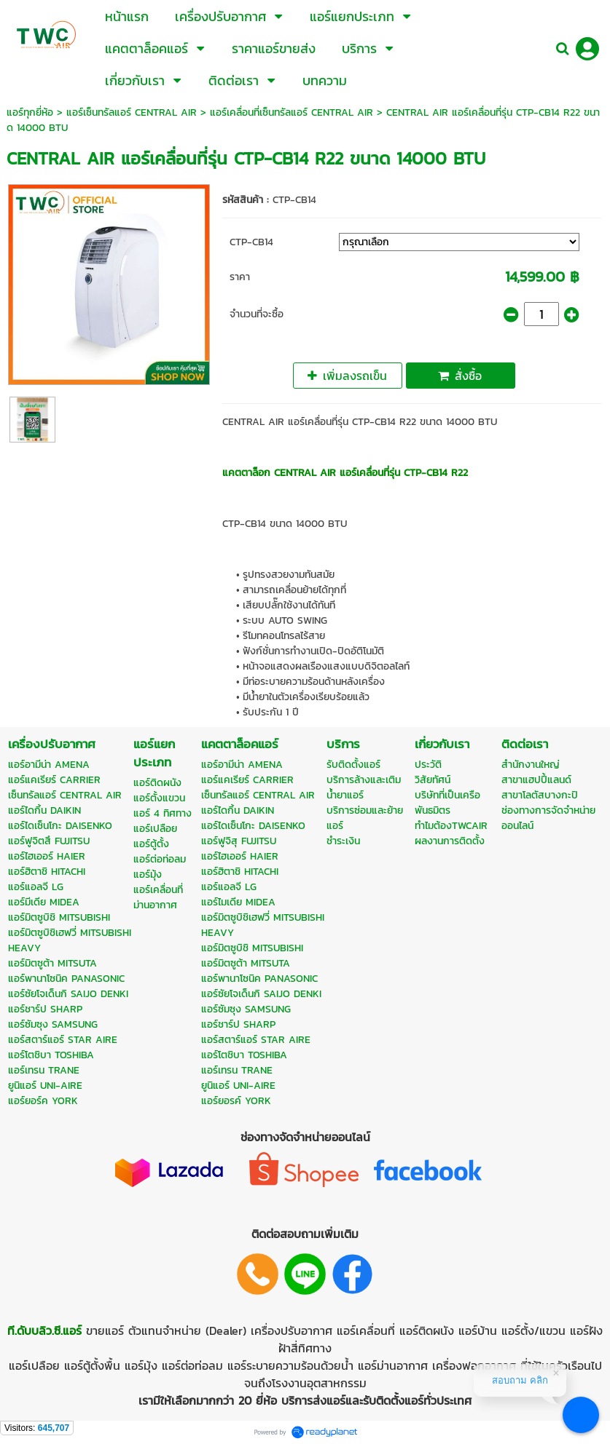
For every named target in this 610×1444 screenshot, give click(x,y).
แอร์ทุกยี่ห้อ (30, 112)
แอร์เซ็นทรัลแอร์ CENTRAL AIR (131, 112)
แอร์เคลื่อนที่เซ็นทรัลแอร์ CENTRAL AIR (291, 112)
